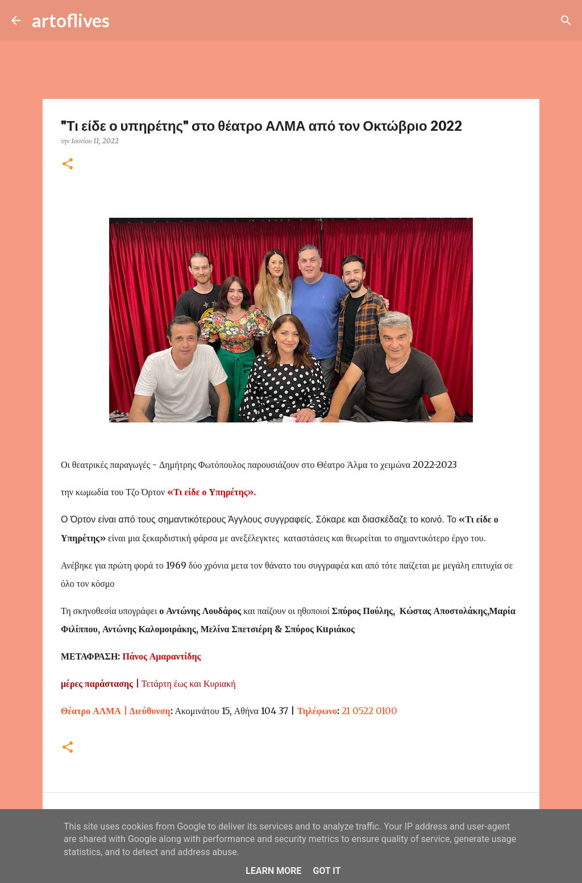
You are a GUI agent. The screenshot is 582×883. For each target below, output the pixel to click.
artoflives (71, 20)
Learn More (273, 870)
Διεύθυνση (116, 710)
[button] (67, 164)
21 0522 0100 (369, 710)
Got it (326, 870)
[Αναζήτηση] (125, 20)
